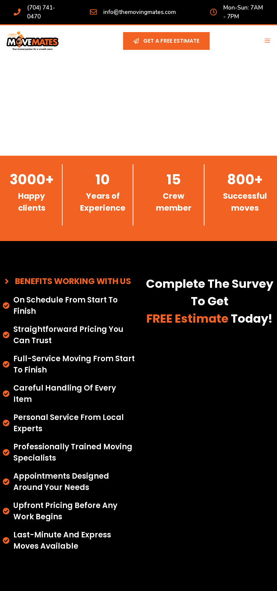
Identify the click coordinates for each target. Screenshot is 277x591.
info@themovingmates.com (139, 12)
